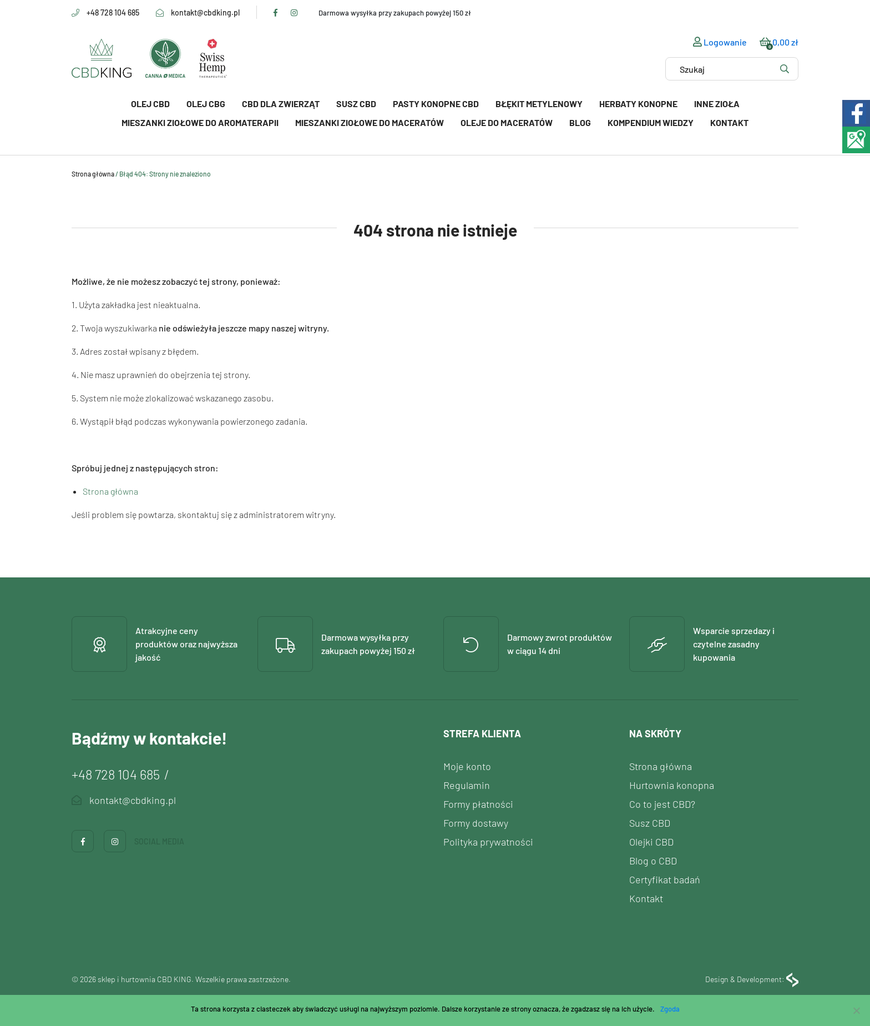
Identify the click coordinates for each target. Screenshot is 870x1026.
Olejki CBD (651, 842)
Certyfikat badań (664, 879)
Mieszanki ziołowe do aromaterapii (200, 122)
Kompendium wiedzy (651, 122)
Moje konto (467, 766)
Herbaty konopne (638, 103)
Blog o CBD (653, 860)
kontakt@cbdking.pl (205, 12)
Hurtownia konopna (671, 785)
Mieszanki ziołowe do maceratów (369, 122)
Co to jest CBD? (662, 804)
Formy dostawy (475, 823)
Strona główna (93, 174)
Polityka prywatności (488, 842)
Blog (580, 122)
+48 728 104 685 (113, 12)
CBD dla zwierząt (281, 103)
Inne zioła (717, 103)
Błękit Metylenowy (539, 103)
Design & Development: (751, 980)
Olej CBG (205, 103)
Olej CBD (150, 103)
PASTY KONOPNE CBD (436, 103)
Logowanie (720, 42)
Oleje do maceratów (507, 122)
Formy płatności (478, 804)
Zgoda (670, 1008)
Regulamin (466, 785)
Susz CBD (356, 103)
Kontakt (729, 122)
